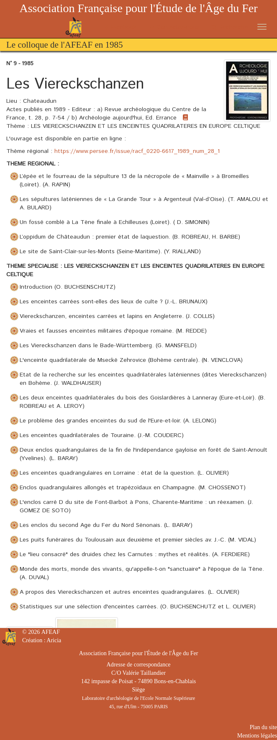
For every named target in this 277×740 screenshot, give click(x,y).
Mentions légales (257, 735)
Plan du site (263, 727)
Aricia (53, 640)
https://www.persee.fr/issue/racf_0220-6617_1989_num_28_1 (137, 151)
